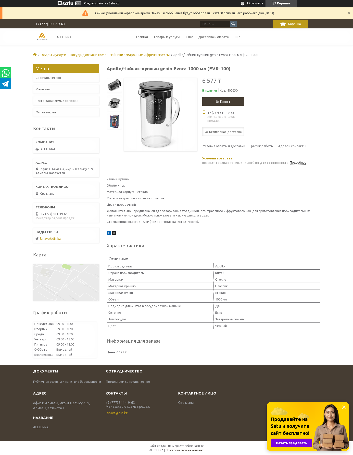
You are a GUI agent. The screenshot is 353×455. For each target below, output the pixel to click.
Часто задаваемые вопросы (57, 100)
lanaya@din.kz (50, 238)
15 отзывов (255, 3)
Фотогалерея (46, 112)
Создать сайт (93, 3)
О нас (189, 37)
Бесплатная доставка (225, 131)
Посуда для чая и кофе (88, 55)
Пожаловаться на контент (185, 450)
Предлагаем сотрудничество (128, 381)
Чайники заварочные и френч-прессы (140, 55)
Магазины (43, 89)
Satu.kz (199, 445)
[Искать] (233, 24)
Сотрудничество (48, 77)
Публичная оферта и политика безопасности (67, 381)
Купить (225, 101)
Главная (142, 37)
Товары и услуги (166, 37)
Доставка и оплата (213, 37)
